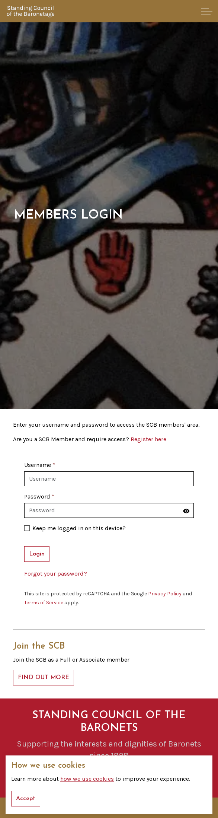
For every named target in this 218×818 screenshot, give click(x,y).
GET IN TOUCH (109, 776)
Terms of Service (43, 602)
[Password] (109, 510)
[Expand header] (207, 11)
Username (39, 464)
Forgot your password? (55, 573)
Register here (148, 439)
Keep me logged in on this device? (75, 528)
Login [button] (37, 554)
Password (39, 496)
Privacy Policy (165, 594)
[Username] (109, 478)
